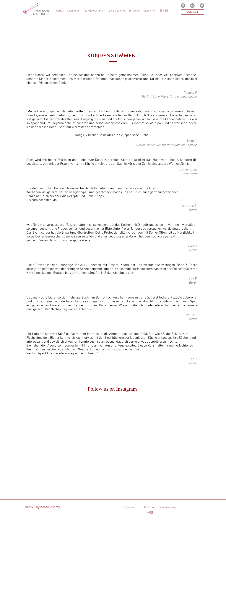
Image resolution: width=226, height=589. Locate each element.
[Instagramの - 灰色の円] (183, 5)
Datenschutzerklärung (159, 507)
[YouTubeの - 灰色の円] (192, 5)
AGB (150, 513)
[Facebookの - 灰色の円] (202, 5)
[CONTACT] (192, 12)
